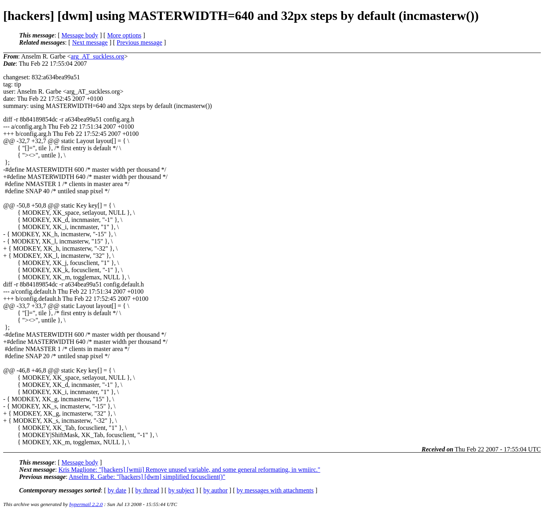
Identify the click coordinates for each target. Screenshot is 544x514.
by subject (181, 490)
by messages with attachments (275, 490)
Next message (90, 42)
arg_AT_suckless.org (97, 56)
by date (117, 490)
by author (215, 490)
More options (124, 35)
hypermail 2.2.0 (86, 504)
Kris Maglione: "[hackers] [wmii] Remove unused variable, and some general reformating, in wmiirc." (189, 469)
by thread (147, 490)
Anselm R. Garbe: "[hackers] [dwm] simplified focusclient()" (147, 476)
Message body (79, 35)
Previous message (139, 42)
